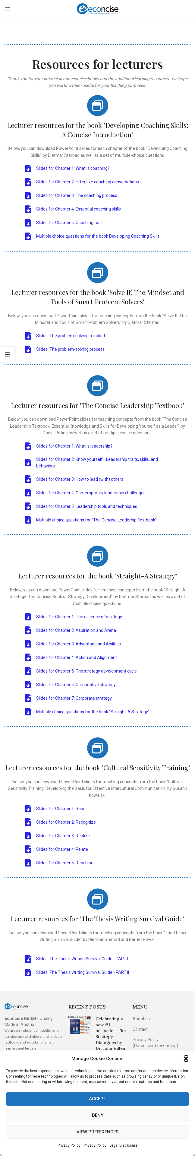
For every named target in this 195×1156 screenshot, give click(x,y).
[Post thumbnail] (79, 1044)
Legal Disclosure (123, 1145)
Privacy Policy (69, 1145)
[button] (186, 1059)
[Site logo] (97, 8)
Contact (140, 1029)
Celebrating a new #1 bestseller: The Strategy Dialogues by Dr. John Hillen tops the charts (111, 1036)
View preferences (97, 1132)
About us (141, 1018)
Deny (97, 1115)
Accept (97, 1098)
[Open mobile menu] (8, 9)
